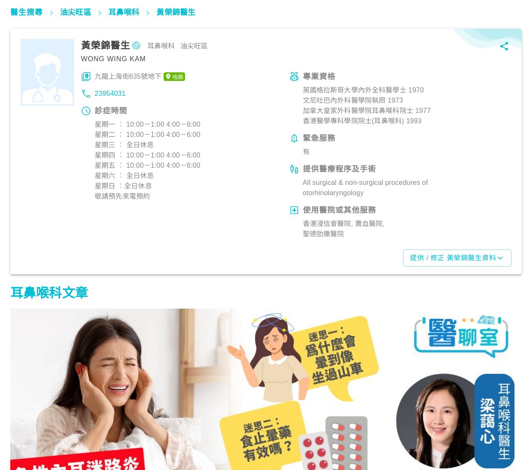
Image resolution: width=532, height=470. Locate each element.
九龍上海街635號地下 (140, 76)
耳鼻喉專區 (30, 432)
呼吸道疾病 (205, 432)
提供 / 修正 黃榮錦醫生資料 (457, 258)
